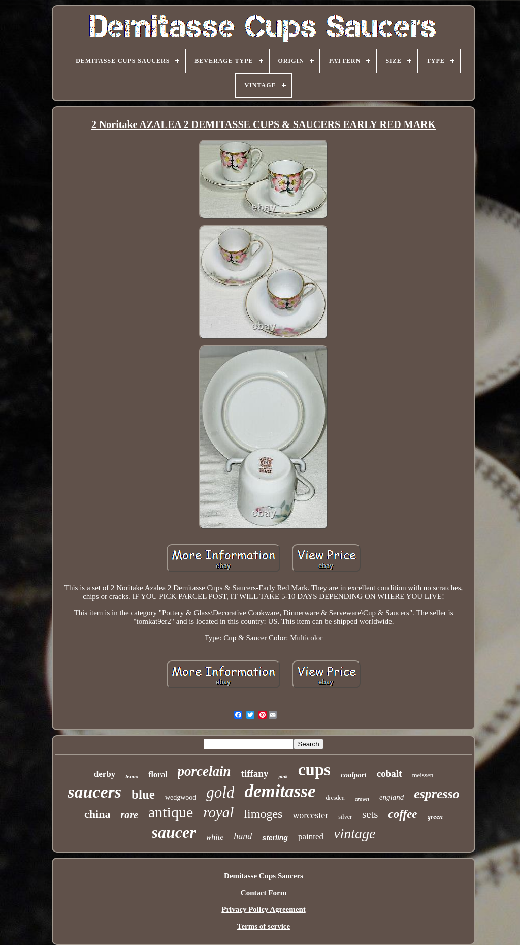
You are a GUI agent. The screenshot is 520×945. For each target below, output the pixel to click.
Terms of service (263, 926)
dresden (335, 797)
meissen (422, 775)
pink (282, 776)
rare (129, 815)
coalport (354, 775)
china (97, 814)
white (215, 837)
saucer (174, 832)
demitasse (279, 791)
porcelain (204, 771)
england (391, 797)
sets (370, 814)
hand (243, 836)
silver (345, 817)
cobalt (389, 773)
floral (157, 774)
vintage (354, 833)
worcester (310, 815)
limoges (263, 814)
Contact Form (263, 893)
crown (362, 799)
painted (310, 836)
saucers (94, 791)
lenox (131, 776)
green (435, 817)
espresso (437, 793)
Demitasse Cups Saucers (263, 876)
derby (105, 774)
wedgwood (180, 797)
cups (314, 770)
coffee (402, 814)
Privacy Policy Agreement (263, 909)
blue (143, 794)
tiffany (255, 773)
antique (170, 812)
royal (218, 812)
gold (220, 792)
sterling (275, 838)
